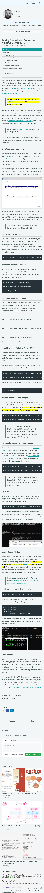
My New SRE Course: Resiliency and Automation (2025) (21, 826)
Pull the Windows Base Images (11, 65)
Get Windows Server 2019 (9, 52)
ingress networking (21, 564)
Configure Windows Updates (10, 60)
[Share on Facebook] (7, 710)
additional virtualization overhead (19, 121)
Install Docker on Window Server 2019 (12, 63)
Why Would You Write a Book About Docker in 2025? (19, 794)
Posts (26, 3)
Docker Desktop (23, 129)
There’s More (6, 76)
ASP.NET (12, 458)
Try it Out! (5, 71)
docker (11, 695)
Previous (12, 721)
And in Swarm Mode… (8, 73)
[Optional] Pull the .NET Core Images (12, 68)
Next (32, 721)
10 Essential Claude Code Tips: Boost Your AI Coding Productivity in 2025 (20, 862)
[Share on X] (3, 710)
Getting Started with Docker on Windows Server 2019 (18, 41)
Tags (33, 3)
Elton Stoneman (22, 22)
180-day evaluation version (12, 159)
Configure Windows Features (10, 57)
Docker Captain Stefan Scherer (24, 88)
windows (18, 695)
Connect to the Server (8, 55)
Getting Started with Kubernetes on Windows (26, 688)
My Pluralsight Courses (22, 31)
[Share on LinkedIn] (12, 710)
